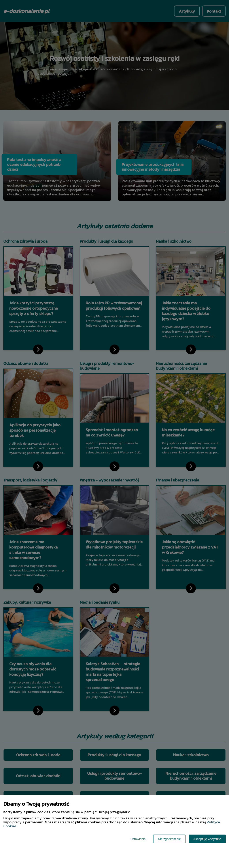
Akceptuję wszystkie (207, 839)
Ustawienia (138, 839)
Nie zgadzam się (169, 839)
